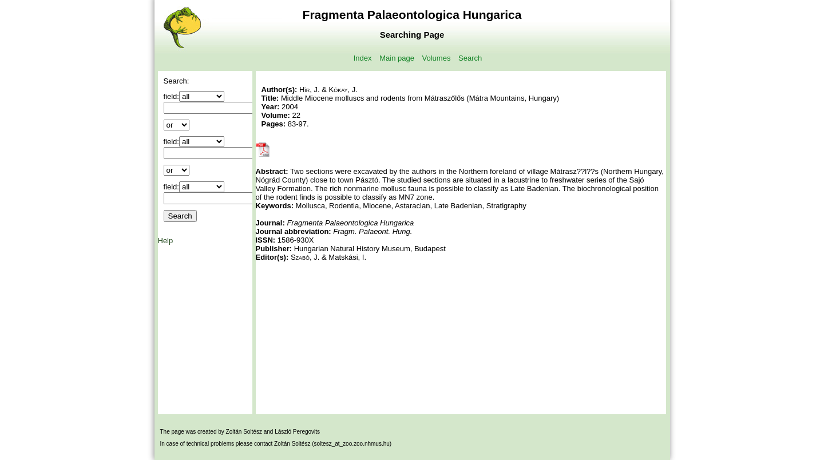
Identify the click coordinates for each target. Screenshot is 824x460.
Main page (396, 58)
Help (165, 240)
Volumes (436, 58)
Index (363, 58)
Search (470, 58)
